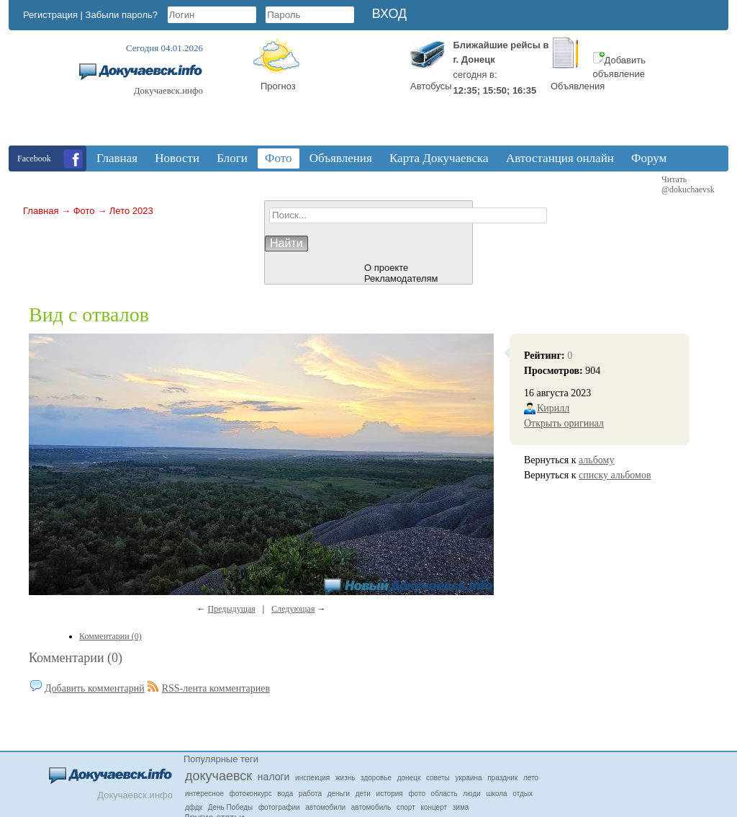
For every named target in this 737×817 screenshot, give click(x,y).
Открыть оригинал (564, 423)
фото (416, 794)
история (389, 794)
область (444, 794)
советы (438, 778)
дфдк (193, 807)
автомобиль (371, 807)
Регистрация (50, 14)
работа (310, 794)
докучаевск (218, 776)
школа (496, 794)
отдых (522, 794)
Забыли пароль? (122, 14)
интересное (204, 794)
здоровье (376, 778)
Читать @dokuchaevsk (688, 184)
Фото (84, 210)
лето (530, 778)
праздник (502, 778)
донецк (409, 778)
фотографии (279, 807)
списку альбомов (615, 475)
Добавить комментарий (95, 688)
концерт (433, 807)
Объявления (578, 86)
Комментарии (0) (75, 658)
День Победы (230, 807)
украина (468, 778)
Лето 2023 (131, 210)
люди (472, 794)
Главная (40, 210)
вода (285, 794)
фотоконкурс (251, 794)
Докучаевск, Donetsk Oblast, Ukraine (350, 91)
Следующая (293, 609)
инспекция (312, 778)
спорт (406, 807)
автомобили (325, 807)
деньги (338, 794)
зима (461, 807)
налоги (274, 776)
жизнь (345, 778)
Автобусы (431, 86)
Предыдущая (232, 609)
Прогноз (278, 86)
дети (363, 794)
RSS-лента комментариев (216, 688)
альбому (596, 460)
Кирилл (553, 408)
